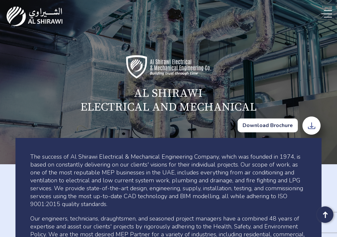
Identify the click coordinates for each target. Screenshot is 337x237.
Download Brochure (268, 125)
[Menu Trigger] (328, 14)
